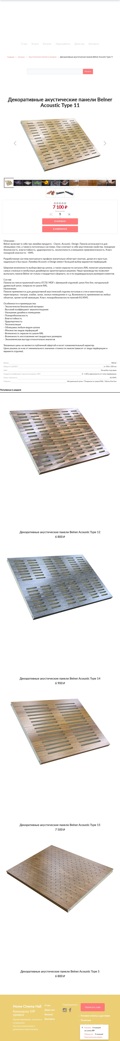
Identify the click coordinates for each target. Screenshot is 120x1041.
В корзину (60, 221)
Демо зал (79, 44)
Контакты (94, 44)
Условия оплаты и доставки (95, 1016)
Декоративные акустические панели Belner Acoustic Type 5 (60, 971)
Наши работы (63, 44)
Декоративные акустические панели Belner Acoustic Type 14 (60, 678)
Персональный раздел (93, 1037)
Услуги (35, 44)
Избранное (88, 1034)
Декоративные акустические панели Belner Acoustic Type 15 (60, 825)
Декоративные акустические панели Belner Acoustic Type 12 (60, 532)
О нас (24, 44)
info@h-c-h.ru (100, 18)
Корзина (87, 1027)
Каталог (47, 44)
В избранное (60, 229)
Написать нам (92, 1007)
